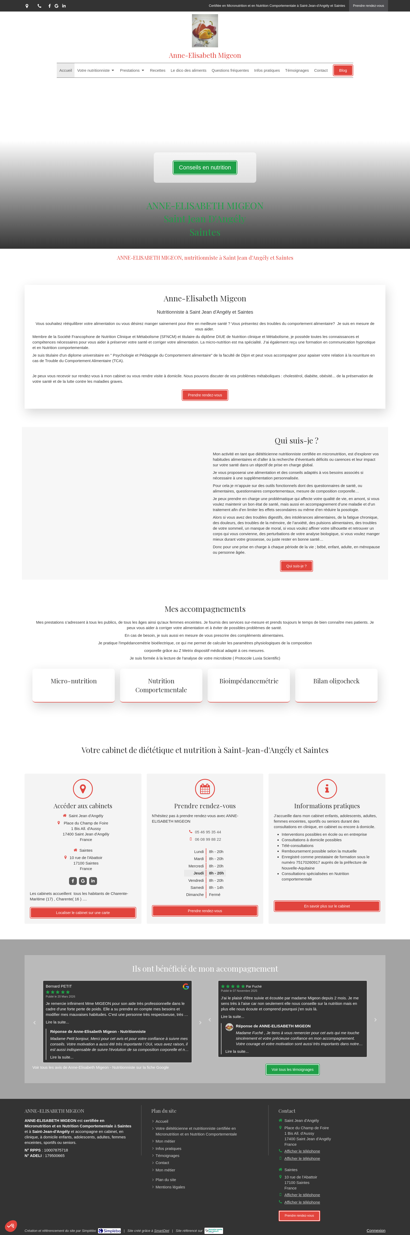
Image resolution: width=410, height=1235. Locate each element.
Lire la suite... (57, 1022)
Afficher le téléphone (302, 1151)
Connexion (376, 1230)
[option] (117, 1021)
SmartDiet (161, 1231)
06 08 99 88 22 (208, 839)
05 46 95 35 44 (208, 832)
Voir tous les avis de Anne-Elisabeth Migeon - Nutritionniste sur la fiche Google (100, 1067)
